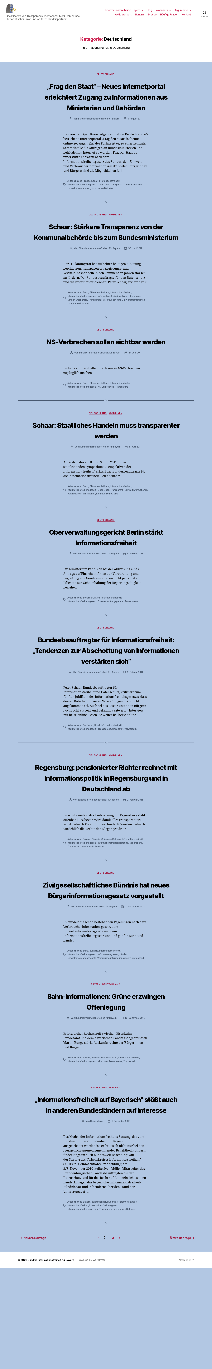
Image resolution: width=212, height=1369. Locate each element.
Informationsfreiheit (110, 196)
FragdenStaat (91, 196)
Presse (152, 16)
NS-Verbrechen (107, 423)
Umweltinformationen (79, 530)
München (104, 1152)
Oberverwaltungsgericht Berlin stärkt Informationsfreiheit (106, 574)
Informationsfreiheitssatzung (114, 322)
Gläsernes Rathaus (100, 318)
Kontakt (186, 16)
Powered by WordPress (96, 1360)
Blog (149, 12)
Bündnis (140, 16)
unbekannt (119, 776)
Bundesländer (100, 1303)
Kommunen (117, 230)
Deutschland (106, 79)
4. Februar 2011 (135, 590)
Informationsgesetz (109, 1045)
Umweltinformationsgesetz (82, 1048)
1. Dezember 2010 (121, 1223)
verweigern (132, 776)
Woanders (162, 12)
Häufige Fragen (169, 16)
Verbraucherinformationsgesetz (115, 1048)
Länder (71, 325)
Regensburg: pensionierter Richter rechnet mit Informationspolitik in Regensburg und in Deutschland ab (106, 836)
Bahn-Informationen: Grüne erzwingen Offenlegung (106, 1092)
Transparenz (118, 200)
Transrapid (130, 1152)
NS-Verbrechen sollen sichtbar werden (106, 373)
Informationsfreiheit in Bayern (122, 12)
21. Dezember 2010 (135, 997)
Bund (86, 318)
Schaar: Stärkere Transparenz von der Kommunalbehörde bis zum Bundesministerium (106, 252)
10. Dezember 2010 (135, 1109)
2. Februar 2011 (135, 720)
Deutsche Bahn (110, 1148)
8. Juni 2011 (135, 484)
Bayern (87, 908)
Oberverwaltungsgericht (112, 638)
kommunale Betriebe (103, 203)
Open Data (104, 200)
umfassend (140, 1048)
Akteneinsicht (74, 196)
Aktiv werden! (123, 16)
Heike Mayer (96, 1223)
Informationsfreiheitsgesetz (82, 200)
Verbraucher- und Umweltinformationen (125, 325)
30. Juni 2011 (135, 274)
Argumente (181, 12)
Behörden (89, 634)
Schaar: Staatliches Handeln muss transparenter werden (106, 467)
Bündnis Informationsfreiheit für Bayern (98, 134)
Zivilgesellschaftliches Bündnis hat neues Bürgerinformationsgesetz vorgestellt (106, 970)
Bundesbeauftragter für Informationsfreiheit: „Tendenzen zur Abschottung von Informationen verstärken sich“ (106, 692)
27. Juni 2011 (136, 389)
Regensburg (137, 912)
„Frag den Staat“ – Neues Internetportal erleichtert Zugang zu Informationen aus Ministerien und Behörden (106, 106)
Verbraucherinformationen (106, 530)
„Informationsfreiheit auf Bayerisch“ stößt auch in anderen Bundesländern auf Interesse (106, 1201)
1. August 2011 (135, 134)
